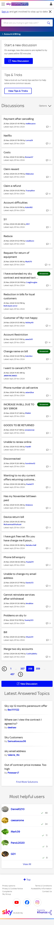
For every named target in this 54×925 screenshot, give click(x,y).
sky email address (15, 751)
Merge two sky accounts (18, 649)
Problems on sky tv (15, 615)
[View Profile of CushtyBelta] (31, 654)
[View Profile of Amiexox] (29, 505)
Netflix (8, 135)
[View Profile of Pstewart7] (13, 772)
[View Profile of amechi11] (29, 339)
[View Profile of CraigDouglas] (31, 282)
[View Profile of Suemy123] (29, 620)
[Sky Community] (17, 4)
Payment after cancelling (19, 119)
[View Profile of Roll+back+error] (10, 306)
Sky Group (6, 894)
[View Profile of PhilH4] (28, 413)
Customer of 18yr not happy (21, 317)
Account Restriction (16, 334)
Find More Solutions (27, 781)
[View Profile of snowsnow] (29, 430)
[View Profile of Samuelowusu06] (17, 741)
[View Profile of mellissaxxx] (31, 124)
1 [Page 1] (10, 668)
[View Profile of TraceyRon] (30, 191)
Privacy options (8, 886)
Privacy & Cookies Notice (12, 888)
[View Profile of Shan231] (29, 637)
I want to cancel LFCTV (17, 368)
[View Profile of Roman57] (29, 157)
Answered (43, 274)
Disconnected (12, 458)
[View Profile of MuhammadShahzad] (12, 524)
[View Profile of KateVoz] (28, 356)
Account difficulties (16, 202)
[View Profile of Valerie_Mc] (14, 755)
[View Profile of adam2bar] (29, 392)
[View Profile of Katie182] (29, 207)
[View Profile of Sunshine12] (30, 463)
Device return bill (14, 517)
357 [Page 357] (22, 668)
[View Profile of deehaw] (12, 727)
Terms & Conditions (43, 886)
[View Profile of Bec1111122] (13, 709)
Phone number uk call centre (21, 387)
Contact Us (47, 891)
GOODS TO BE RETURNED (19, 425)
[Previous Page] (4, 669)
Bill (5, 632)
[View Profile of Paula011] (30, 562)
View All (27, 864)
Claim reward (11, 169)
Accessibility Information (41, 888)
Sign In (50, 5)
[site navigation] (3, 4)
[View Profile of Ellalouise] (30, 174)
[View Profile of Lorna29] (29, 140)
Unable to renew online (17, 442)
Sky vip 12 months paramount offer (25, 706)
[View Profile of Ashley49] (29, 323)
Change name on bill (16, 351)
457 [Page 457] (12, 674)
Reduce (8, 236)
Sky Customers (13, 737)
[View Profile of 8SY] (28, 224)
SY (5, 219)
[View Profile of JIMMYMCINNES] (10, 376)
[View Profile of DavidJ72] (29, 583)
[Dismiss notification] (50, 11)
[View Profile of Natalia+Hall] (31, 545)
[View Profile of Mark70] (28, 262)
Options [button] (43, 105)
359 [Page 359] (38, 668)
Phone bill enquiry (14, 557)
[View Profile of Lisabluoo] (30, 241)
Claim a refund (12, 186)
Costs (7, 152)
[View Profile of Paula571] (30, 484)
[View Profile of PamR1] (28, 447)
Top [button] (28, 879)
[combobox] (24, 22)
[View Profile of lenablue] (29, 603)
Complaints (7, 891)
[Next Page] (20, 674)
